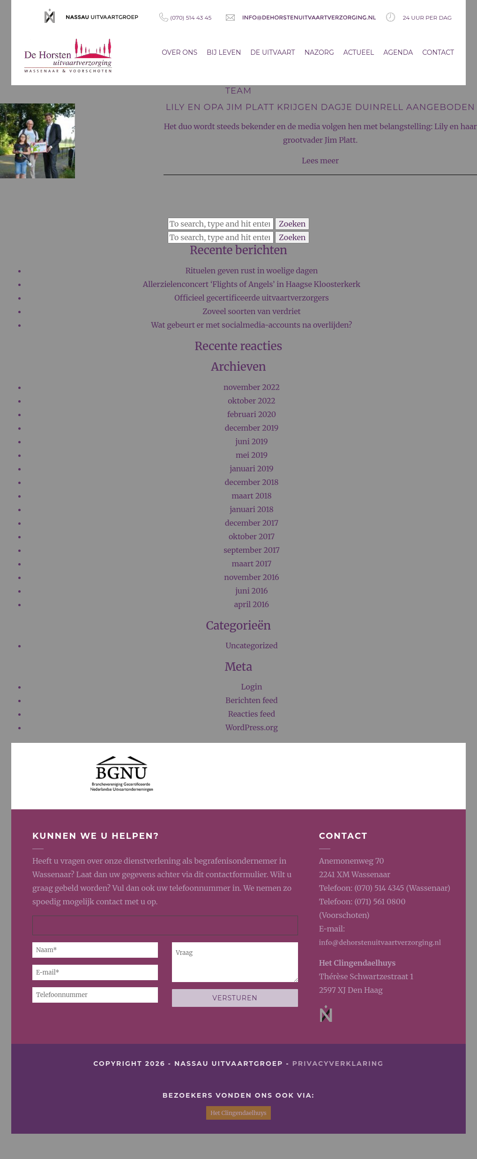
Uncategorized (251, 645)
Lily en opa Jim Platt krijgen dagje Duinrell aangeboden (320, 107)
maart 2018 (251, 495)
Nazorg (319, 52)
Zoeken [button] (292, 223)
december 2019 (252, 428)
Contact (438, 52)
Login (251, 686)
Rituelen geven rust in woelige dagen (252, 270)
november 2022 (252, 387)
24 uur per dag (419, 17)
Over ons (179, 52)
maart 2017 (252, 563)
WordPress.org (251, 727)
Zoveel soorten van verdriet (251, 311)
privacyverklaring (338, 1063)
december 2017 (251, 523)
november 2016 (251, 577)
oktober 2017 (252, 536)
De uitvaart (272, 52)
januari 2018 (252, 509)
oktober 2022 (252, 400)
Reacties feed (252, 714)
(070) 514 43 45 (185, 17)
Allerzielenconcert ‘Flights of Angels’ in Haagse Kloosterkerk (251, 284)
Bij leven (224, 52)
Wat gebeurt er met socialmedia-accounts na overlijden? (251, 325)
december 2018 (252, 482)
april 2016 (251, 604)
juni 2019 (251, 441)
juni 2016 (251, 590)
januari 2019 (252, 468)
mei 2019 (252, 455)
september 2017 (252, 550)
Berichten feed (251, 700)
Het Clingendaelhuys (357, 963)
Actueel (358, 52)
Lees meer (320, 160)
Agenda (398, 52)
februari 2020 (251, 414)
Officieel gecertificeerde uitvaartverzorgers (251, 297)
